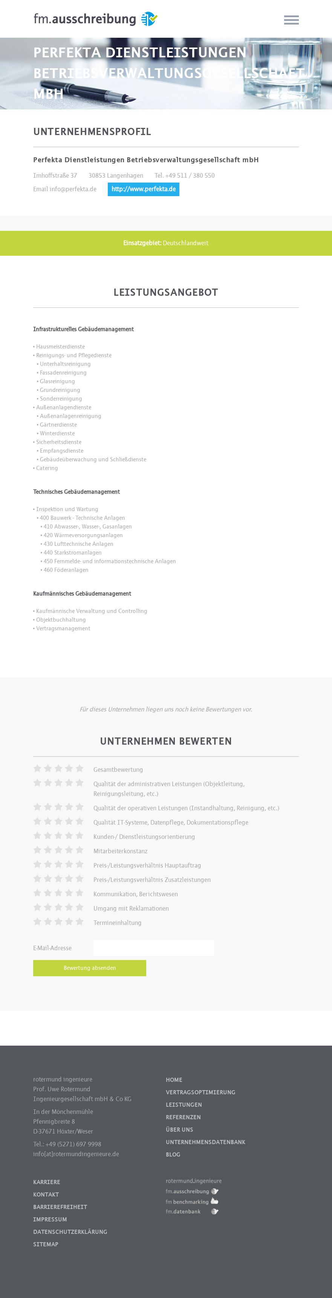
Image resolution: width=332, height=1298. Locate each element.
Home (174, 1080)
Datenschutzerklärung (70, 1232)
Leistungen (184, 1105)
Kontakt (46, 1194)
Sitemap (45, 1244)
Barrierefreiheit (60, 1207)
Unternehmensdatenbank (205, 1142)
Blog (173, 1154)
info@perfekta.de (73, 189)
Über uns (179, 1130)
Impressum (50, 1219)
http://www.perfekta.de (144, 189)
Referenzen (183, 1117)
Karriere (46, 1182)
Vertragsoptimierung (201, 1092)
